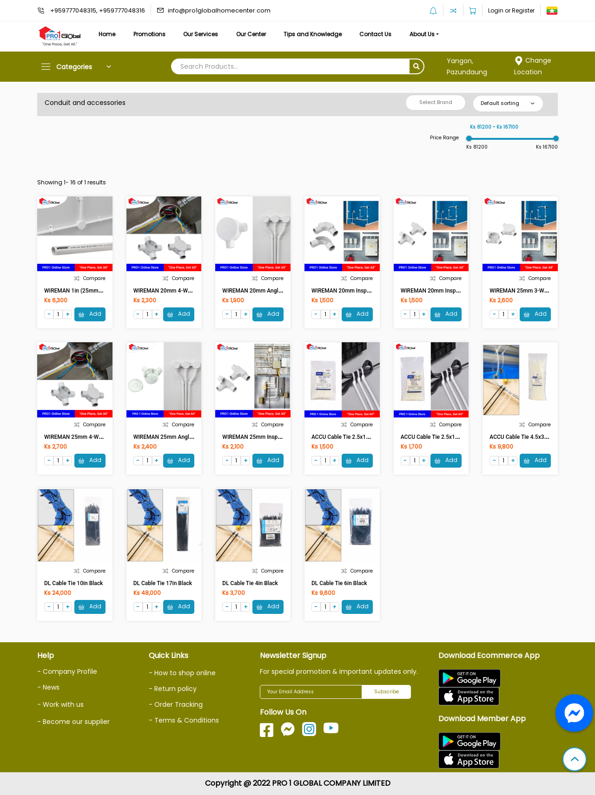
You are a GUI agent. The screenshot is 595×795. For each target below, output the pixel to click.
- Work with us (60, 704)
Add (90, 314)
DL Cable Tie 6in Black (339, 583)
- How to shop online (182, 673)
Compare (90, 278)
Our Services (200, 34)
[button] (574, 760)
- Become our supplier (73, 721)
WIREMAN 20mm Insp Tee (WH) (441, 290)
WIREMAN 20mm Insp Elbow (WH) (354, 290)
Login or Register (511, 10)
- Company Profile (67, 671)
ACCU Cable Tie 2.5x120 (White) (441, 437)
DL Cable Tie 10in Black (73, 583)
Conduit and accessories (85, 102)
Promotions (149, 34)
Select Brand (435, 102)
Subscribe (386, 691)
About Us (422, 34)
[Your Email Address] (311, 692)
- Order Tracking (176, 704)
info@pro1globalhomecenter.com (219, 10)
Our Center (251, 34)
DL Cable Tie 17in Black (162, 583)
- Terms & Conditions (184, 720)
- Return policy (173, 688)
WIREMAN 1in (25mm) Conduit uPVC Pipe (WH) (104, 290)
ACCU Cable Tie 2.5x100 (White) (351, 437)
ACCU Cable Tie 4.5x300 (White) (529, 437)
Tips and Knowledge (313, 34)
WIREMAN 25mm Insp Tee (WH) (262, 437)
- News (48, 687)
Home (107, 34)
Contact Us (375, 34)
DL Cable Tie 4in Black (250, 583)
